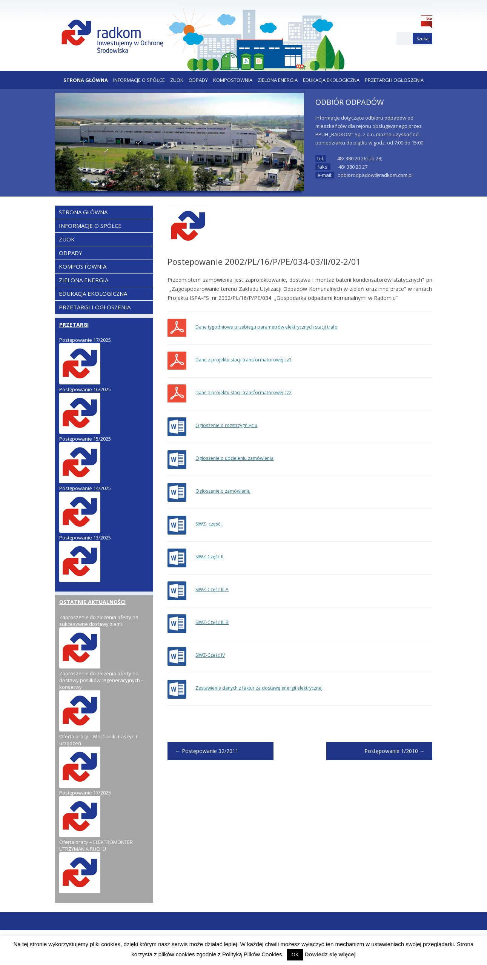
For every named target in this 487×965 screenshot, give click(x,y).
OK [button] (295, 954)
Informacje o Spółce (139, 80)
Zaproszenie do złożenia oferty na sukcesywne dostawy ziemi (98, 620)
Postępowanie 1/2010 (394, 750)
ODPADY (198, 80)
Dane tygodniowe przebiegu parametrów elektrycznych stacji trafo (266, 327)
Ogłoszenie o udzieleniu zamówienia (234, 458)
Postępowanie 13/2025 (85, 537)
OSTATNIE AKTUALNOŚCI (92, 601)
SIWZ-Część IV (210, 655)
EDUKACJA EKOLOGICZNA (331, 80)
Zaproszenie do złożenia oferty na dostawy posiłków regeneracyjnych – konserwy (101, 680)
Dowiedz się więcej (330, 954)
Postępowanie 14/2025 (85, 488)
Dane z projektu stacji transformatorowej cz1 (243, 359)
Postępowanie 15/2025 (85, 438)
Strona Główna (85, 80)
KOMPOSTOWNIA (232, 80)
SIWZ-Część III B (212, 622)
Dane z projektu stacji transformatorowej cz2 (243, 392)
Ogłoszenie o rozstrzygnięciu (226, 425)
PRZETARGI (74, 324)
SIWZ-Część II (209, 556)
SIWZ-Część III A (212, 589)
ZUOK (176, 80)
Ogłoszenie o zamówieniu (222, 491)
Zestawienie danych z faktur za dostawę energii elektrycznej (259, 688)
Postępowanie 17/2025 (85, 340)
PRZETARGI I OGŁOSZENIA (394, 80)
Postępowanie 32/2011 (206, 750)
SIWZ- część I (209, 524)
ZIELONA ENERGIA (278, 80)
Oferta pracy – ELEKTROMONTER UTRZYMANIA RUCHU (96, 845)
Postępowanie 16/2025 (85, 389)
